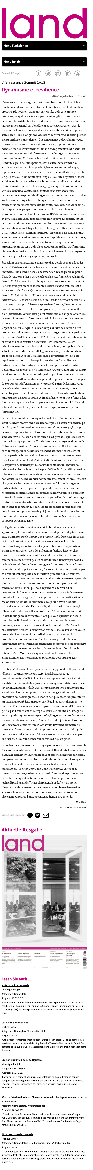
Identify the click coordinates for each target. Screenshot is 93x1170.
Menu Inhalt (44, 61)
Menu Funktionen (44, 45)
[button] (45, 815)
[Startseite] (44, 37)
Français (16, 73)
